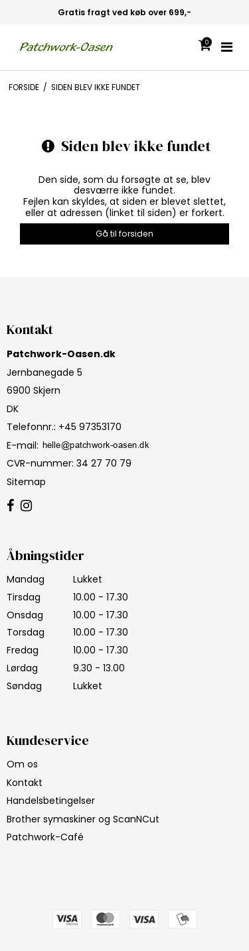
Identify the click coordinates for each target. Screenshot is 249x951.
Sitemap (26, 481)
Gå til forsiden (124, 233)
